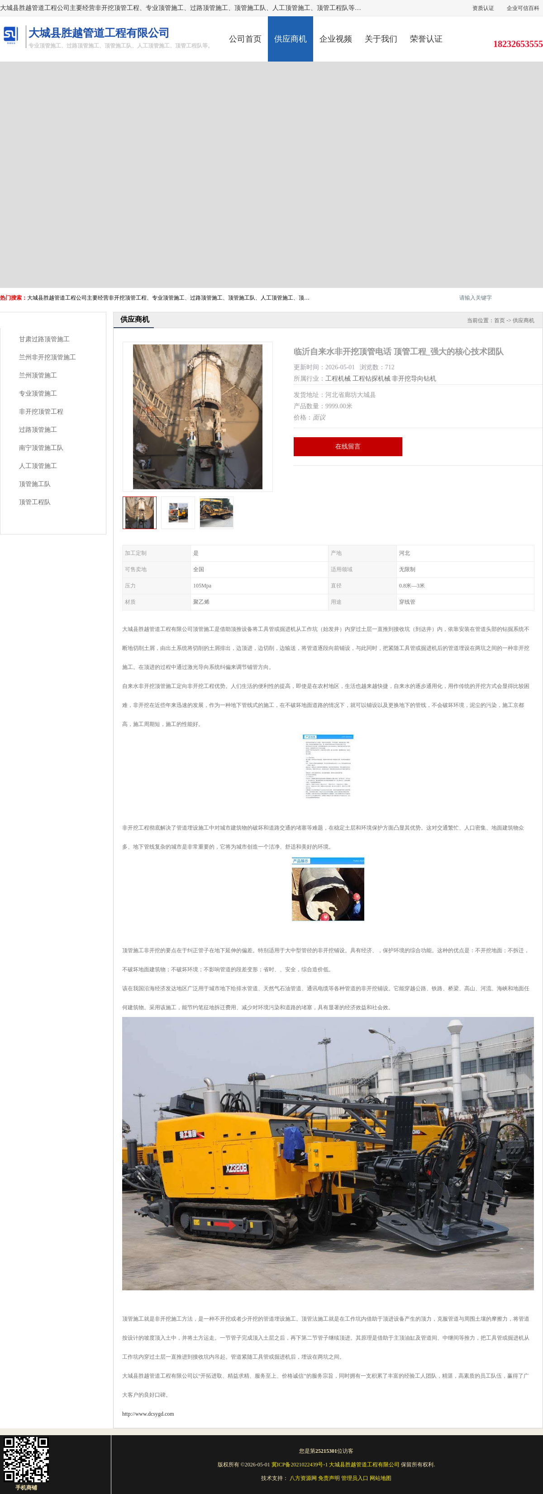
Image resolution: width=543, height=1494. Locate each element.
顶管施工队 (35, 484)
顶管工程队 (35, 502)
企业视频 (335, 38)
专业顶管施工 (38, 393)
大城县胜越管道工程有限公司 (364, 1464)
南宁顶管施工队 (41, 447)
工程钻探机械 (371, 378)
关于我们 (381, 38)
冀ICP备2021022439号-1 (300, 1464)
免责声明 (329, 1478)
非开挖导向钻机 (414, 378)
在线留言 (348, 446)
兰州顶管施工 (38, 375)
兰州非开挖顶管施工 (47, 357)
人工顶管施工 (38, 466)
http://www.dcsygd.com (148, 1414)
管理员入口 (354, 1478)
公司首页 (245, 38)
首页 (499, 320)
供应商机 (290, 38)
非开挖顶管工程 (41, 411)
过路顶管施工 (38, 429)
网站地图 (380, 1478)
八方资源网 (303, 1478)
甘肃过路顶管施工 (44, 339)
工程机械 (338, 378)
